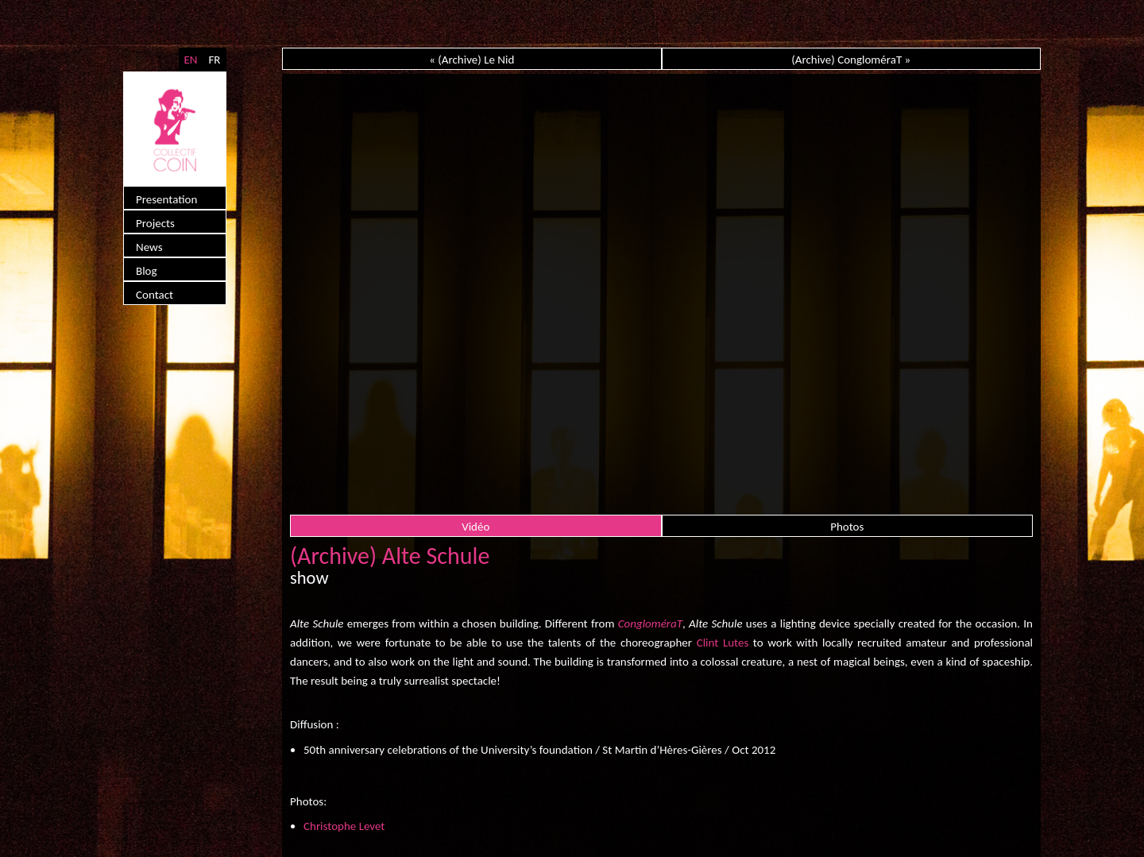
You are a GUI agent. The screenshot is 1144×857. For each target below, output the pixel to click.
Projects (155, 223)
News (149, 247)
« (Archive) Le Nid (471, 59)
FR (214, 59)
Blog (146, 271)
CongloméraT (650, 623)
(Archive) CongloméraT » (850, 59)
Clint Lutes (723, 642)
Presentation (166, 199)
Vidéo (475, 526)
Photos (847, 526)
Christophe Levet (344, 826)
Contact (154, 295)
